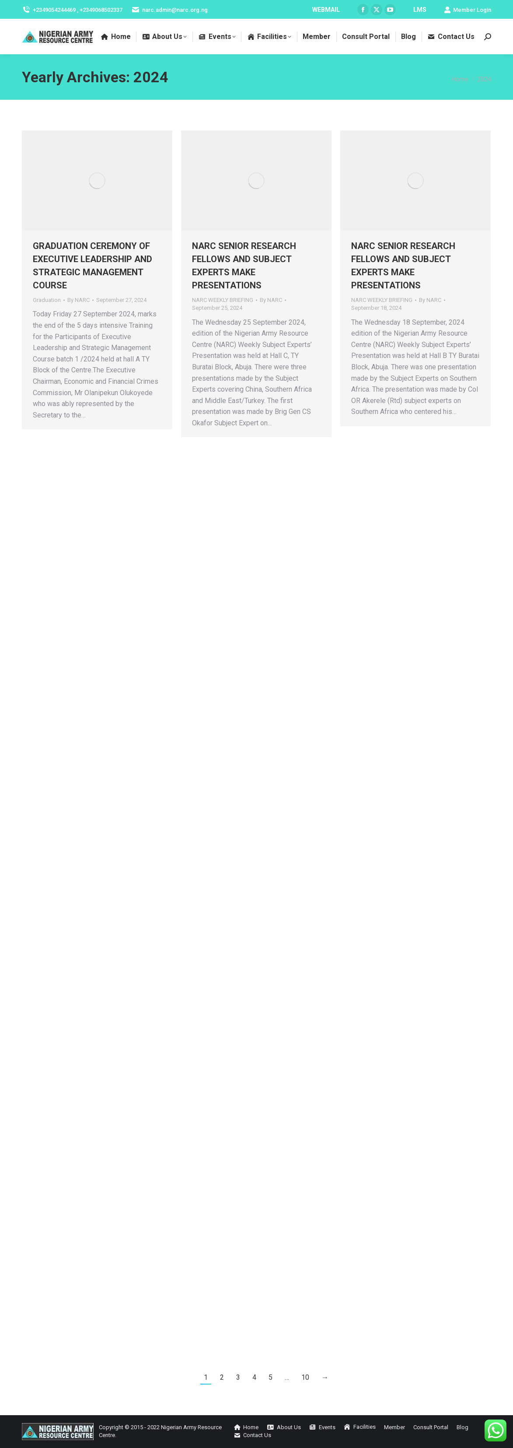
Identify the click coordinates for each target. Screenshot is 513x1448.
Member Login (467, 10)
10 (305, 1377)
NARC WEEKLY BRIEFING (222, 300)
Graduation (47, 300)
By (78, 300)
